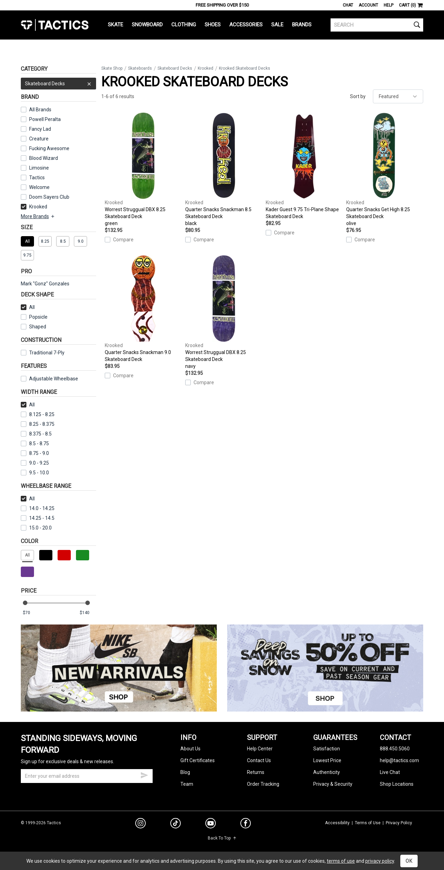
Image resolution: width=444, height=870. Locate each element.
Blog (185, 772)
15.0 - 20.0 (36, 528)
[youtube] (210, 824)
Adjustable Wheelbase (49, 378)
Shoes (213, 24)
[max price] (87, 613)
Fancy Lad (40, 129)
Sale (277, 24)
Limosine (39, 168)
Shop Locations (396, 784)
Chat (348, 5)
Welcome (39, 187)
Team (186, 784)
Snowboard (147, 24)
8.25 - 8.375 (37, 424)
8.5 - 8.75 (35, 443)
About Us (190, 748)
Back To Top (222, 838)
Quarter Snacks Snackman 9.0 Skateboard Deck (143, 308)
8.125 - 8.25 (37, 414)
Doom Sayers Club (49, 197)
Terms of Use (368, 822)
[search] (377, 25)
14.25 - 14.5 (37, 518)
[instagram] (140, 824)
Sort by (358, 96)
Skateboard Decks (58, 83)
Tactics (54, 25)
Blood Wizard (43, 158)
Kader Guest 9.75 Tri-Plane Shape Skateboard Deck (304, 165)
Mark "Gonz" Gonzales (45, 283)
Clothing (183, 24)
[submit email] (144, 774)
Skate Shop (111, 68)
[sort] (398, 96)
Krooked (34, 206)
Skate (115, 24)
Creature (39, 138)
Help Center (260, 748)
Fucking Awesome (49, 148)
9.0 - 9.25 (35, 463)
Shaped (37, 326)
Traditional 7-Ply (47, 352)
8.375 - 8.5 (36, 434)
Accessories (246, 24)
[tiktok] (175, 824)
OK (408, 861)
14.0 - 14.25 (37, 508)
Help (388, 5)
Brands (301, 24)
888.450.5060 (395, 748)
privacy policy (379, 861)
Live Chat (390, 772)
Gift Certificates (197, 760)
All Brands (40, 109)
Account (368, 5)
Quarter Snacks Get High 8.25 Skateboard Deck (384, 169)
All (28, 307)
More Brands (38, 216)
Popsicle (38, 317)
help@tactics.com (399, 760)
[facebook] (245, 824)
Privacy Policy (399, 822)
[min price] (30, 613)
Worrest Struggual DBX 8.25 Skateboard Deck (143, 169)
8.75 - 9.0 (35, 453)
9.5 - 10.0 (35, 472)
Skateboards (140, 68)
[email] (87, 776)
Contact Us (259, 760)
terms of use (341, 861)
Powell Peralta (45, 119)
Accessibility (337, 822)
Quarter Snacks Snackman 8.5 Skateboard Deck (223, 169)
